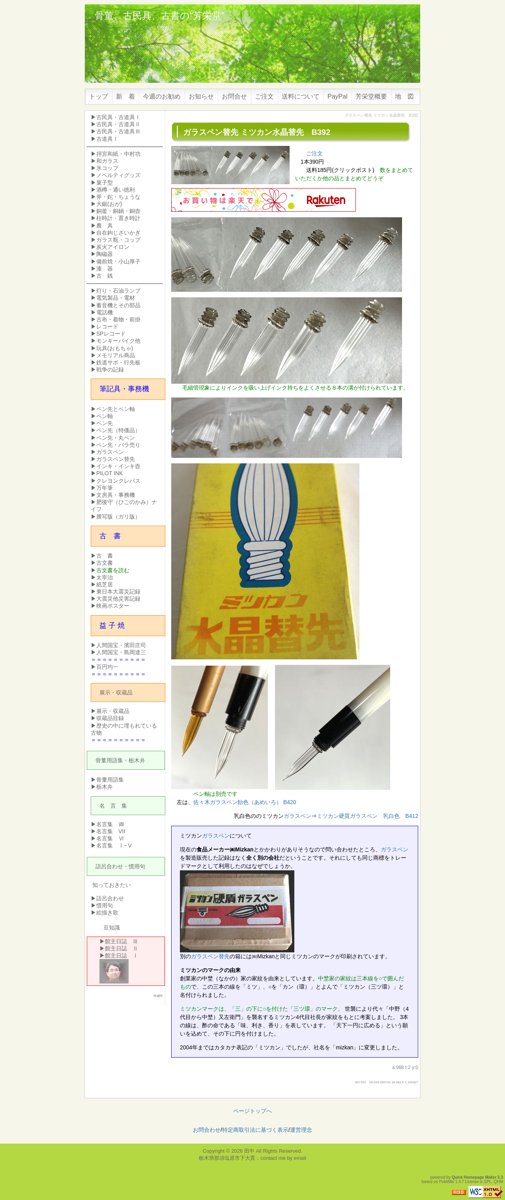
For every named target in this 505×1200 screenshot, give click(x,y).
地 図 (404, 96)
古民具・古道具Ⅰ (118, 117)
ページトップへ (252, 1111)
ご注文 (264, 96)
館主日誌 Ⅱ (121, 948)
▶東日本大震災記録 (115, 591)
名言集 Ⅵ (110, 838)
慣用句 (137, 866)
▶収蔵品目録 (107, 718)
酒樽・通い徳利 (115, 190)
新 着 (125, 96)
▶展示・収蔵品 (110, 711)
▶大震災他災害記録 (115, 598)
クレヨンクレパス (118, 481)
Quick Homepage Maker (474, 1177)
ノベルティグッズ (118, 175)
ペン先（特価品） (118, 430)
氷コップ (107, 168)
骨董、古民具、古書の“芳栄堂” (159, 15)
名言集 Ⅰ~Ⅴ (114, 845)
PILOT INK (109, 473)
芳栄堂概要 (371, 96)
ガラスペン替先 (210, 956)
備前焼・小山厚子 (118, 261)
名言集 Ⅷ (110, 824)
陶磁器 (104, 254)
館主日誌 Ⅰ (121, 955)
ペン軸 (104, 416)
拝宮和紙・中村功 (118, 154)
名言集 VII (110, 831)
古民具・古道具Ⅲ (118, 131)
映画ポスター (112, 606)
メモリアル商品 (115, 355)
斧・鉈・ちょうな (118, 197)
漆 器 (104, 268)
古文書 (104, 563)
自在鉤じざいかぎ (118, 233)
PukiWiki (446, 1181)
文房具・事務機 (115, 495)
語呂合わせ (109, 866)
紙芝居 (104, 584)
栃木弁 (137, 760)
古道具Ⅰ (107, 139)
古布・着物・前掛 (118, 319)
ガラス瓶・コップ (118, 240)
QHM (498, 1181)
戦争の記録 (110, 369)
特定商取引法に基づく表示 (255, 1130)
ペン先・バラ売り (118, 445)
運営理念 (301, 1130)
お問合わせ (207, 1130)
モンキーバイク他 (118, 341)
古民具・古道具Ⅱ (118, 124)
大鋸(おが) (109, 204)
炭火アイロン (112, 247)
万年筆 (104, 488)
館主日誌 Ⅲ (121, 941)
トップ (98, 96)
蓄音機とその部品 (118, 305)
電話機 (104, 312)
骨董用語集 (109, 760)
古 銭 (104, 275)
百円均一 (107, 667)
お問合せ (234, 96)
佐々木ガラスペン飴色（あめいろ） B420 (244, 802)
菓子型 (104, 182)
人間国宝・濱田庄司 (121, 645)
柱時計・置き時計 (118, 218)
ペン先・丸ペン (115, 438)
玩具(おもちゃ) (114, 348)
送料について (301, 96)
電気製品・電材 (115, 298)
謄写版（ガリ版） (118, 516)
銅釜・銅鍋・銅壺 (118, 211)
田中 (249, 1151)
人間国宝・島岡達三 (121, 652)
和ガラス (107, 161)
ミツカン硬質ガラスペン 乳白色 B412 (367, 816)
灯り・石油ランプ (118, 290)
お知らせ (201, 96)
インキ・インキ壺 (118, 466)
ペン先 (104, 423)
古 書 (104, 555)
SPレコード (111, 333)
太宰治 (104, 577)
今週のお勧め (162, 96)
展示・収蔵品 (116, 692)
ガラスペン (297, 816)
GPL (488, 1181)
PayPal (337, 96)
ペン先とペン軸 (115, 409)
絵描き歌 (107, 912)
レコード (107, 326)
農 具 (104, 225)
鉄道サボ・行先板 (118, 362)
